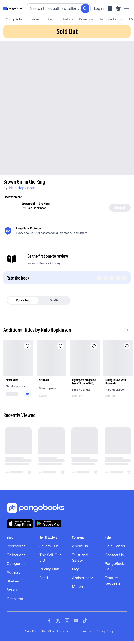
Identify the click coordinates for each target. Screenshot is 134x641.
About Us (80, 546)
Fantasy (35, 19)
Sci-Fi (51, 19)
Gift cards (15, 599)
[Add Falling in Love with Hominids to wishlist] (127, 346)
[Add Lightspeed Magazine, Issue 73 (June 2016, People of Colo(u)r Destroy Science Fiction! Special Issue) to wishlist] (93, 346)
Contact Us (114, 555)
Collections (16, 555)
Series (12, 590)
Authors (13, 572)
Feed (43, 578)
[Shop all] (120, 208)
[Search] (85, 8)
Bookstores (16, 546)
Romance (86, 19)
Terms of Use (84, 631)
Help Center (115, 546)
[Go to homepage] (13, 8)
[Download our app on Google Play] (48, 523)
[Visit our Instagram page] (67, 620)
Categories (16, 563)
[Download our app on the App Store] (20, 523)
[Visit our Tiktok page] (84, 620)
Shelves (13, 581)
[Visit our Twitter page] (58, 620)
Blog (75, 569)
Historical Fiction (111, 19)
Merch (77, 586)
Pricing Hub (49, 569)
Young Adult (15, 19)
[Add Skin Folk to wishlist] (60, 346)
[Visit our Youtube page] (75, 620)
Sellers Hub (48, 546)
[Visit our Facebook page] (49, 620)
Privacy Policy (104, 631)
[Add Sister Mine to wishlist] (27, 346)
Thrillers (67, 19)
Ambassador (82, 578)
